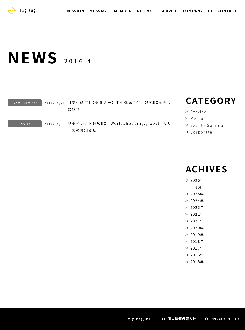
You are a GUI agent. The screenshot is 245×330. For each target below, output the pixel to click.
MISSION (75, 10)
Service (198, 111)
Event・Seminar (207, 125)
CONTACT (227, 10)
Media (196, 118)
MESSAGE (99, 10)
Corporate (201, 132)
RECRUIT (146, 10)
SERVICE (169, 10)
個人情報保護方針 (182, 319)
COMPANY (193, 10)
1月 (198, 187)
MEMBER (123, 10)
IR (210, 10)
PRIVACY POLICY (224, 319)
